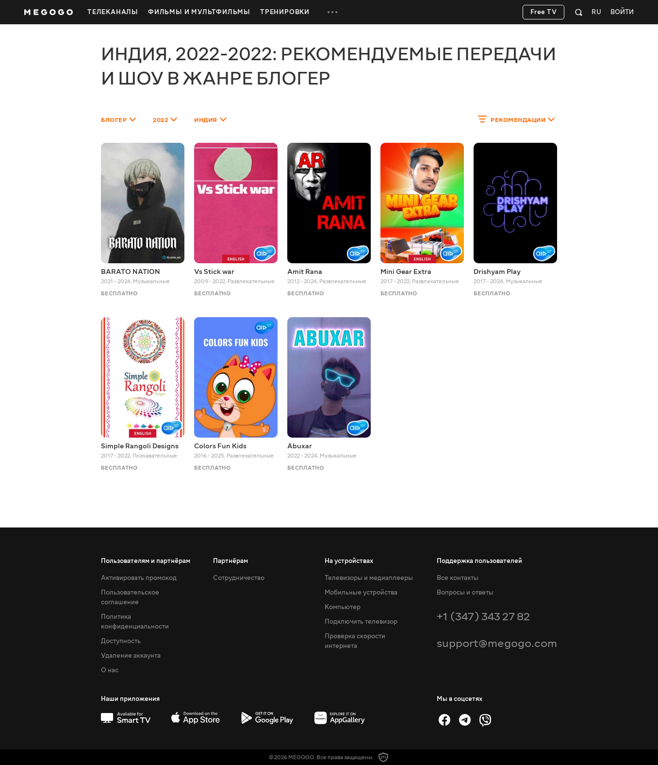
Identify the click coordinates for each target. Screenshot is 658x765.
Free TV (543, 12)
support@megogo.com (497, 643)
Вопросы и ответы (465, 592)
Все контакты (457, 578)
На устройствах (349, 561)
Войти (622, 12)
